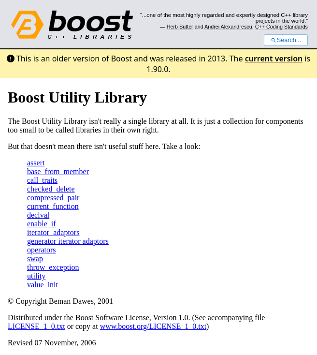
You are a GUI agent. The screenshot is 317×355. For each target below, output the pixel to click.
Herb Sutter (180, 27)
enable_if (41, 224)
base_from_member (58, 171)
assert (35, 163)
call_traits (42, 180)
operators (41, 250)
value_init (42, 285)
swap (35, 258)
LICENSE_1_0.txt (36, 326)
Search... (286, 40)
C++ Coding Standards (281, 27)
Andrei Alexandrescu (228, 27)
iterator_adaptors (53, 232)
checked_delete (51, 189)
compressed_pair (53, 197)
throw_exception (53, 267)
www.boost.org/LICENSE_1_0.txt (153, 326)
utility (36, 276)
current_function (53, 206)
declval (38, 215)
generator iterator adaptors (68, 241)
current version (274, 58)
